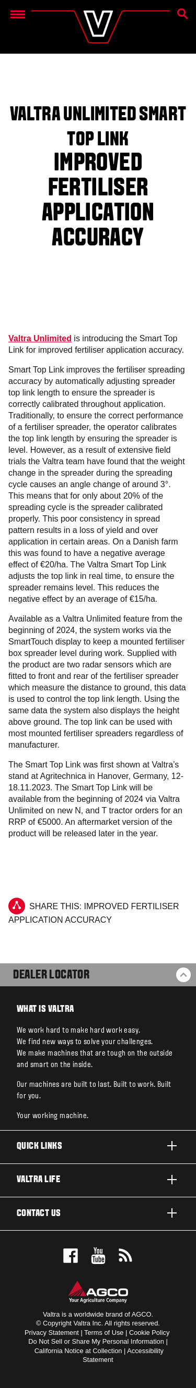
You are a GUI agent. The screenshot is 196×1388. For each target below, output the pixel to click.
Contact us (98, 1213)
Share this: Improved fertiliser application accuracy (93, 911)
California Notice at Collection (78, 1351)
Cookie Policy (149, 1332)
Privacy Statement (52, 1332)
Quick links (98, 1145)
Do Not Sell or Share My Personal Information (96, 1341)
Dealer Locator (51, 975)
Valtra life (98, 1179)
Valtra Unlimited (40, 338)
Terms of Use (103, 1332)
